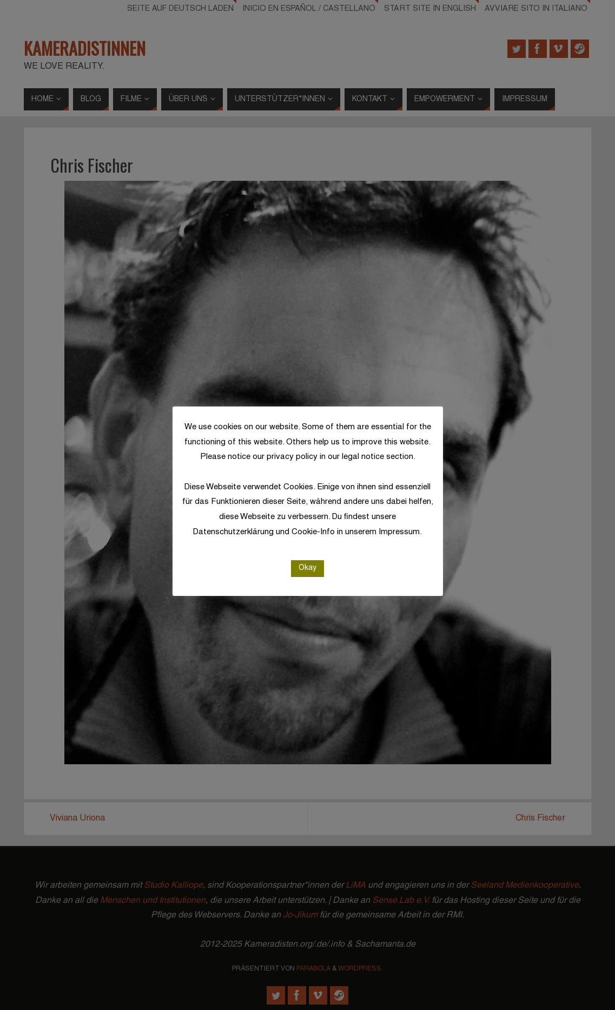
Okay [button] (307, 568)
